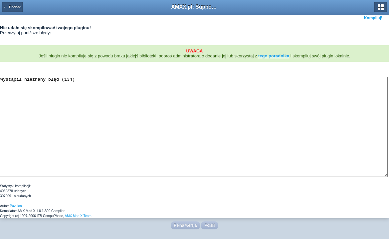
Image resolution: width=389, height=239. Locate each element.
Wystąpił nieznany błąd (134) (194, 127)
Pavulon (16, 206)
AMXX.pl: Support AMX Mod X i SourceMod (194, 7)
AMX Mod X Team (78, 216)
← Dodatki (12, 7)
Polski (209, 225)
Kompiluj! (373, 18)
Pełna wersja (185, 225)
